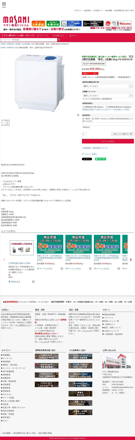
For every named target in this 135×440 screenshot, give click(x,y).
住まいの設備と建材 (11, 401)
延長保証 (6, 417)
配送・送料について (112, 328)
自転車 (5, 404)
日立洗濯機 (26, 44)
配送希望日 (86, 115)
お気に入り (58, 35)
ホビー (5, 421)
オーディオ (7, 358)
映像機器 (6, 355)
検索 (59, 40)
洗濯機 (17, 44)
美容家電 (6, 384)
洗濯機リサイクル (89, 91)
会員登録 (88, 10)
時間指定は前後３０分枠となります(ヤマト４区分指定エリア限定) (105, 109)
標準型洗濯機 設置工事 (91, 82)
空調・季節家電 (9, 381)
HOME (3, 44)
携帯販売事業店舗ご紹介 (45, 350)
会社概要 (109, 10)
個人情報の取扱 (45, 433)
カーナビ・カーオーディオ (14, 368)
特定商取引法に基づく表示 (124, 10)
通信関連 (6, 362)
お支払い (5, 310)
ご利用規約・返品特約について (95, 148)
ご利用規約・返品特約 (113, 334)
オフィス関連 (8, 398)
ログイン (78, 10)
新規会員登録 (109, 314)
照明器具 (6, 391)
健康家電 (6, 388)
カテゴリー (6, 350)
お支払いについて (111, 331)
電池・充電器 (8, 414)
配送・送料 (40, 310)
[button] (4, 260)
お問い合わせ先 (109, 350)
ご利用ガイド (98, 10)
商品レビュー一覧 (111, 321)
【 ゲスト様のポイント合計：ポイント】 (18, 35)
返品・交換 (73, 310)
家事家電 (10, 44)
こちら (45, 342)
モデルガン (7, 394)
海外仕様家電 (8, 411)
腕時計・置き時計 (10, 365)
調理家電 (6, 375)
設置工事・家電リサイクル (14, 407)
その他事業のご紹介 (77, 350)
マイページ (43, 35)
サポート (106, 310)
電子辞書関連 (8, 371)
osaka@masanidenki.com (122, 387)
